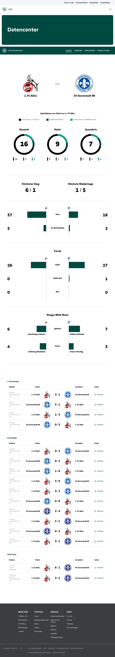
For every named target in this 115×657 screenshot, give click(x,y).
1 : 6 (57, 471)
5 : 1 (57, 404)
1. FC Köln (35, 395)
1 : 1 (57, 521)
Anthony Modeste (36, 352)
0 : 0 (57, 501)
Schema (98, 395)
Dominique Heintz (36, 334)
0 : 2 (57, 451)
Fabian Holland (77, 334)
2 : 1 (57, 394)
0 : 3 (57, 424)
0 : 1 (57, 461)
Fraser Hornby (76, 352)
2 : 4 (57, 511)
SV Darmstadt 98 (82, 395)
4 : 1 (57, 491)
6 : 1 (57, 567)
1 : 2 (57, 414)
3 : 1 (57, 578)
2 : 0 (57, 481)
